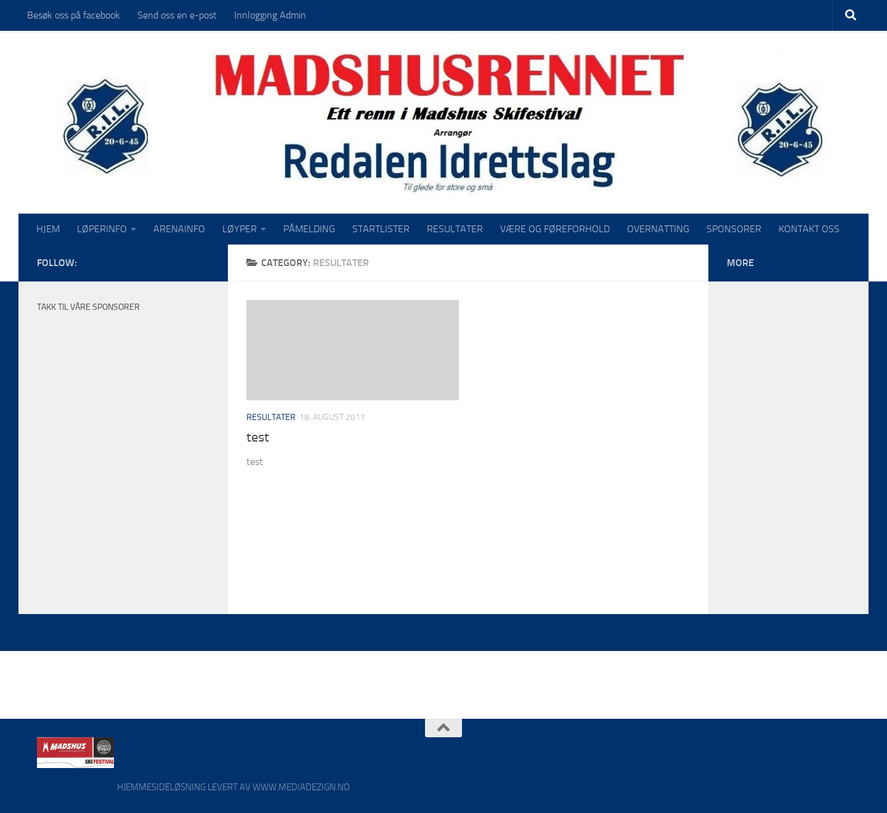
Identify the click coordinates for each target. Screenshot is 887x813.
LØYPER (239, 229)
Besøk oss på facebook (73, 15)
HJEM (48, 229)
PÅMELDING (309, 229)
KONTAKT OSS (809, 229)
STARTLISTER (381, 229)
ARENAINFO (179, 229)
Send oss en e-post (177, 15)
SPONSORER (734, 229)
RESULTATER (455, 229)
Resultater (271, 417)
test (257, 437)
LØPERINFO (102, 229)
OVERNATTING (658, 229)
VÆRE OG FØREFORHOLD (555, 229)
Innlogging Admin (270, 15)
